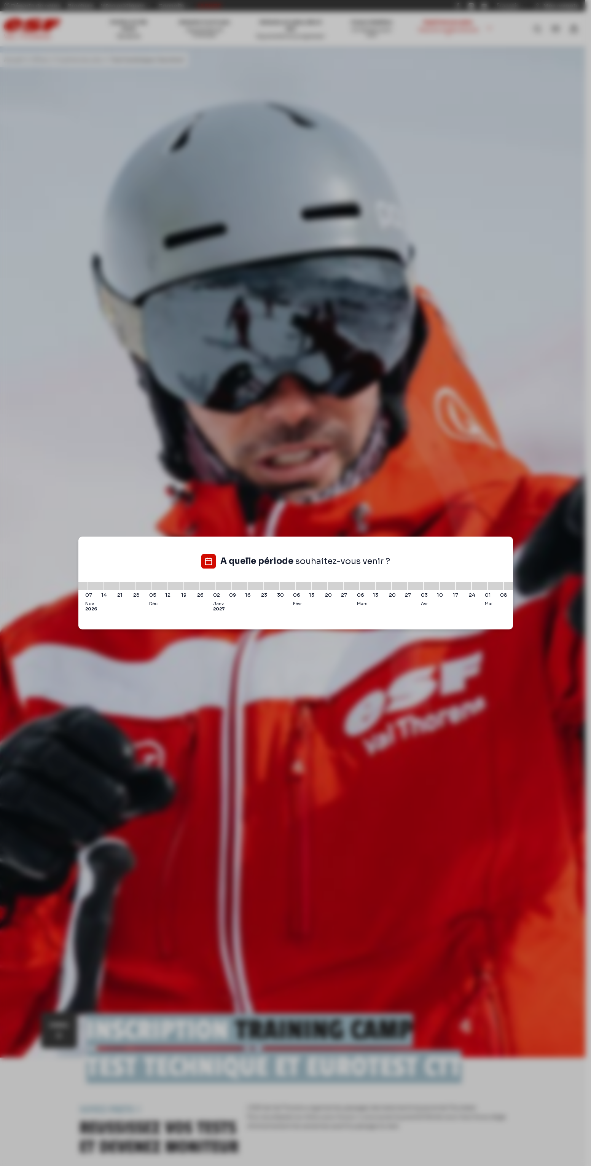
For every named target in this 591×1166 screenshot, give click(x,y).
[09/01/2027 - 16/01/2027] (239, 586)
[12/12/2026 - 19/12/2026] (175, 586)
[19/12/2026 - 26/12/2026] (191, 586)
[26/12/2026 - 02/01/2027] (207, 586)
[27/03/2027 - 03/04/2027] (415, 586)
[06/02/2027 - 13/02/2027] (303, 586)
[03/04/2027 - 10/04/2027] (431, 586)
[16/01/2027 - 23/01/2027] (255, 586)
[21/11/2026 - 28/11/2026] (127, 586)
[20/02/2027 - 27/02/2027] (335, 586)
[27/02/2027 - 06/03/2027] (351, 586)
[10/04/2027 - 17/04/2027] (447, 586)
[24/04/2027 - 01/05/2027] (479, 586)
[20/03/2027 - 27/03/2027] (399, 586)
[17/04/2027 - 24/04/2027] (463, 586)
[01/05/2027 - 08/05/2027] (495, 586)
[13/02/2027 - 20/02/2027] (319, 586)
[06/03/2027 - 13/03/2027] (367, 586)
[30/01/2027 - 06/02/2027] (287, 586)
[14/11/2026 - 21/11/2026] (111, 586)
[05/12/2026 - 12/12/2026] (159, 586)
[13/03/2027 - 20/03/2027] (383, 586)
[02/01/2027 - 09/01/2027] (223, 586)
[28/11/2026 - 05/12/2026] (143, 586)
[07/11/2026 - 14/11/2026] (96, 586)
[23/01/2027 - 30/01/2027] (271, 586)
